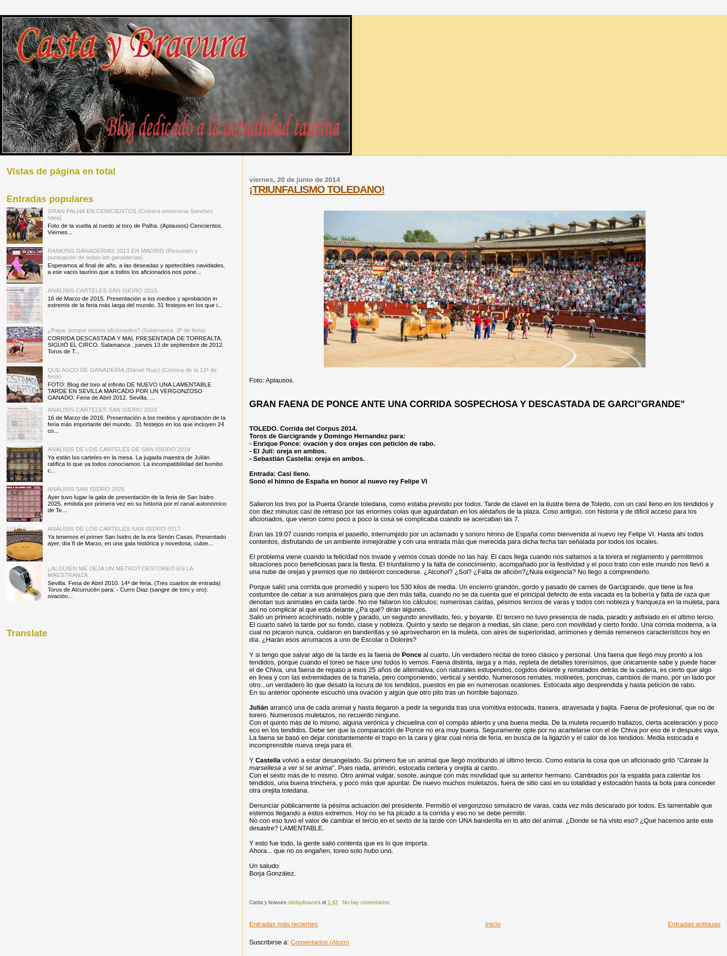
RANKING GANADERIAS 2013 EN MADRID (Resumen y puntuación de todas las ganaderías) (123, 253)
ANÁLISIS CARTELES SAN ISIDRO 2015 (102, 290)
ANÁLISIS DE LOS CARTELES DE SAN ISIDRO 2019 (119, 449)
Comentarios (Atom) (320, 942)
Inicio (492, 924)
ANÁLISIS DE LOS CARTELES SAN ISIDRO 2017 (114, 528)
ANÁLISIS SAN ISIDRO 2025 (86, 489)
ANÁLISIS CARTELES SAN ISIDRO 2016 (102, 409)
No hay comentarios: (367, 902)
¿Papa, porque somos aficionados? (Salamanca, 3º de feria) (127, 330)
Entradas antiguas (694, 924)
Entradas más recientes (283, 924)
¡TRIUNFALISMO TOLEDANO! (317, 189)
